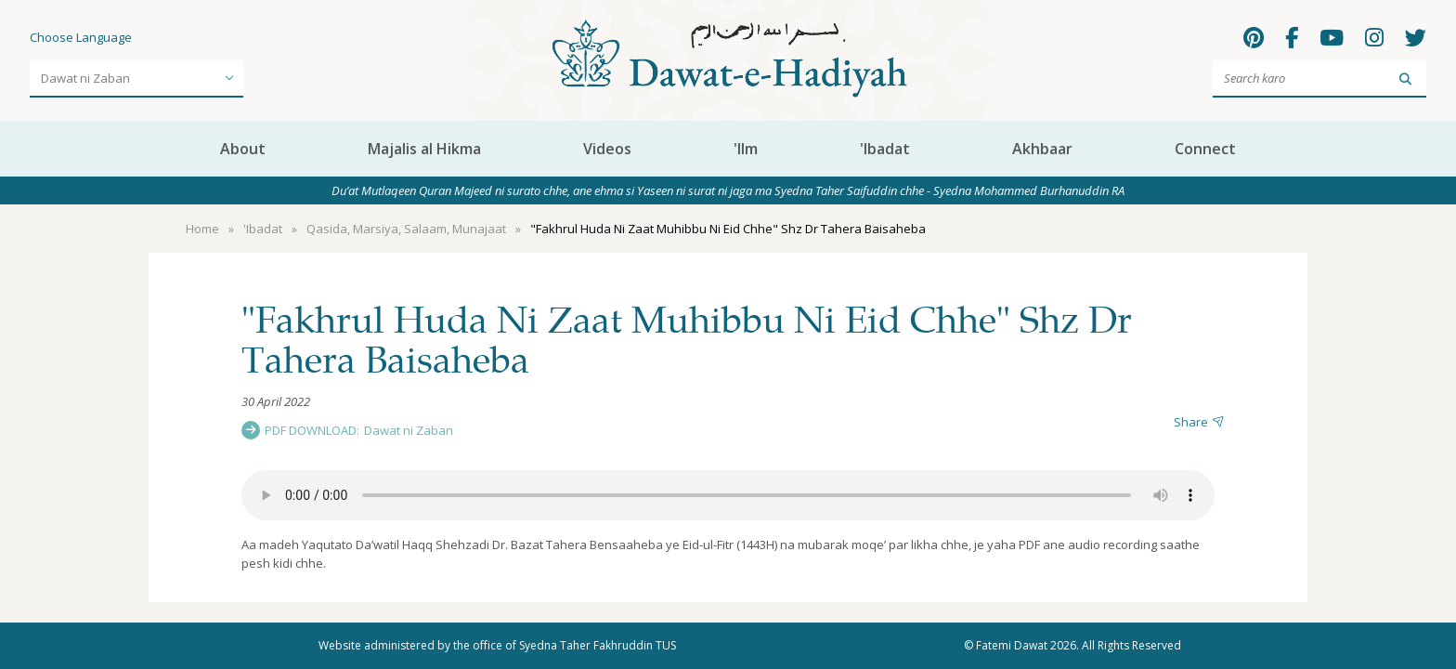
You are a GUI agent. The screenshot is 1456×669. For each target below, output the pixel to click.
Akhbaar (1042, 148)
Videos (607, 148)
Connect (1205, 148)
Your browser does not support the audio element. (728, 495)
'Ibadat (885, 148)
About (243, 148)
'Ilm (746, 148)
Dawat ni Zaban (408, 430)
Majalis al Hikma (424, 148)
